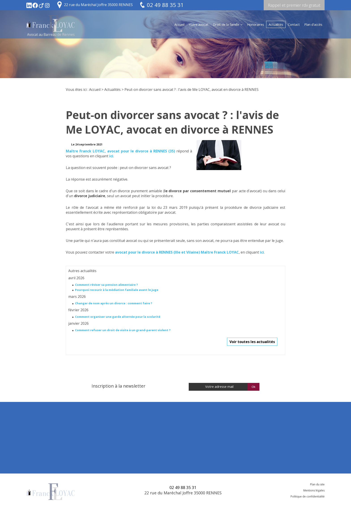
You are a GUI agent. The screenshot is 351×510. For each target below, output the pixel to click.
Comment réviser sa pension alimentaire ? (106, 285)
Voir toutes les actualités (252, 341)
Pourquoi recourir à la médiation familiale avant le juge (116, 290)
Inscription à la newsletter (118, 386)
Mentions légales (314, 490)
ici (111, 156)
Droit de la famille (226, 24)
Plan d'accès (313, 24)
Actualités (276, 24)
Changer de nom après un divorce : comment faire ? (113, 303)
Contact (294, 24)
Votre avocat (198, 24)
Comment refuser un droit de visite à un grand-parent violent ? (123, 330)
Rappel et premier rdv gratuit (294, 5)
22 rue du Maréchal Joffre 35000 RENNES (98, 4)
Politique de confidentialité (308, 496)
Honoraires (255, 24)
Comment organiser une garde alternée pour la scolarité (117, 317)
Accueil (179, 24)
